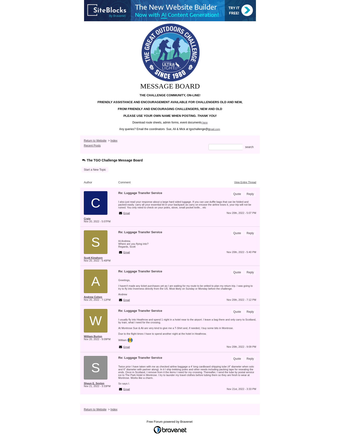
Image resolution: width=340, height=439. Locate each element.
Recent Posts (92, 145)
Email (126, 213)
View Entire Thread (245, 182)
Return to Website (95, 140)
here (205, 122)
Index (113, 140)
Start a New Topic (95, 169)
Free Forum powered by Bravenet (170, 421)
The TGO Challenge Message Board (112, 160)
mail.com (215, 129)
